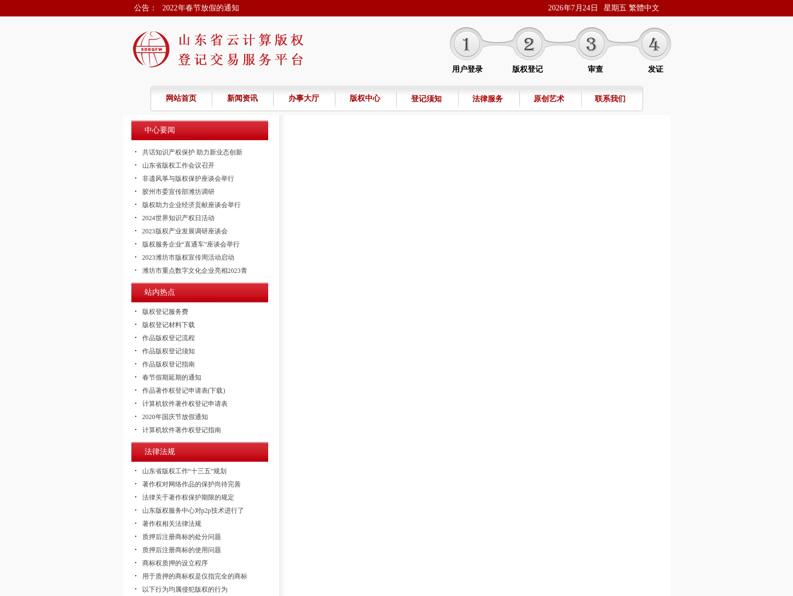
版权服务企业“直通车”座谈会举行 (191, 244)
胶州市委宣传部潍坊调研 (178, 192)
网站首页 (181, 98)
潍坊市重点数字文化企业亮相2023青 (194, 270)
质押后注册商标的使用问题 (181, 550)
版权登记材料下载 (168, 325)
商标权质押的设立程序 (175, 563)
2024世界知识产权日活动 (178, 218)
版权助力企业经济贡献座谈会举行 (191, 205)
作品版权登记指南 (168, 364)
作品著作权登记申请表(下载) (183, 390)
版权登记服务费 (165, 312)
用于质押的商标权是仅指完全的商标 (194, 576)
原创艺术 (549, 99)
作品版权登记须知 (168, 351)
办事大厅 (303, 98)
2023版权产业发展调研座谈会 (185, 231)
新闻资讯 (242, 98)
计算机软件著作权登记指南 (181, 430)
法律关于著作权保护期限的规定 (188, 497)
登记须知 (426, 99)
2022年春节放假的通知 (201, 8)
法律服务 (487, 99)
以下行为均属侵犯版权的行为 (185, 589)
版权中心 (365, 98)
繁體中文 (644, 8)
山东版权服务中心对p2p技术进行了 (193, 510)
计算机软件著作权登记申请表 (185, 404)
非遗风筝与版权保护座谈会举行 (188, 178)
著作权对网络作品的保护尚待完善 (191, 484)
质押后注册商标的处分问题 (181, 537)
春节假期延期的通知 (171, 377)
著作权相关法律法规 (171, 524)
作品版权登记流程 (168, 338)
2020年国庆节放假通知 (175, 417)
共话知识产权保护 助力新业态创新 (192, 152)
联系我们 (610, 99)
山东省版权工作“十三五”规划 (184, 471)
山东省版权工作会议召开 (178, 165)
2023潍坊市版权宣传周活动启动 (188, 257)
